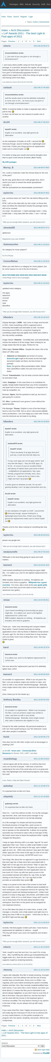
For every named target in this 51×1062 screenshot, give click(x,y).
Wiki (22, 4)
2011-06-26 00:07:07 (42, 46)
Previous (11, 41)
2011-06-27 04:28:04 (42, 88)
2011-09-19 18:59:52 (42, 422)
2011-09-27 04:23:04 (42, 552)
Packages (14, 4)
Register (23, 17)
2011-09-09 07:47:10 (42, 228)
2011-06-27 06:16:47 (42, 122)
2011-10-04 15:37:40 (42, 647)
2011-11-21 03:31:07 (42, 922)
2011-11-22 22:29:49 (42, 970)
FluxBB (46, 1053)
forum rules (16, 751)
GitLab (28, 4)
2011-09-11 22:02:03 (42, 244)
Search (16, 17)
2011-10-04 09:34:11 (42, 600)
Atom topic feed (43, 1050)
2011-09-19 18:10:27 (42, 317)
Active (35, 22)
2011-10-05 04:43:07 (42, 700)
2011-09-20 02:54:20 (42, 535)
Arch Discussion (20, 30)
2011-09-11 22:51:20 (42, 261)
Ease (9, 366)
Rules (9, 17)
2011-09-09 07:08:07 (42, 168)
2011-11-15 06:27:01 (42, 786)
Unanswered (44, 22)
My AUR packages (9, 162)
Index (3, 17)
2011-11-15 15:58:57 (42, 796)
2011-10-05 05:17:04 (42, 737)
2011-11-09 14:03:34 (42, 759)
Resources (6, 753)
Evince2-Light (12, 358)
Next (39, 41)
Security (36, 4)
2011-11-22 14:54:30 (42, 947)
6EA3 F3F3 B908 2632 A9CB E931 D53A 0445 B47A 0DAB (24, 275)
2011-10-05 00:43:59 (42, 674)
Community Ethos (29, 751)
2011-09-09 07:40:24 (42, 193)
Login (31, 17)
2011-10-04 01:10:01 (42, 565)
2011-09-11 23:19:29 (42, 283)
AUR (43, 4)
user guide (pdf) (40, 585)
